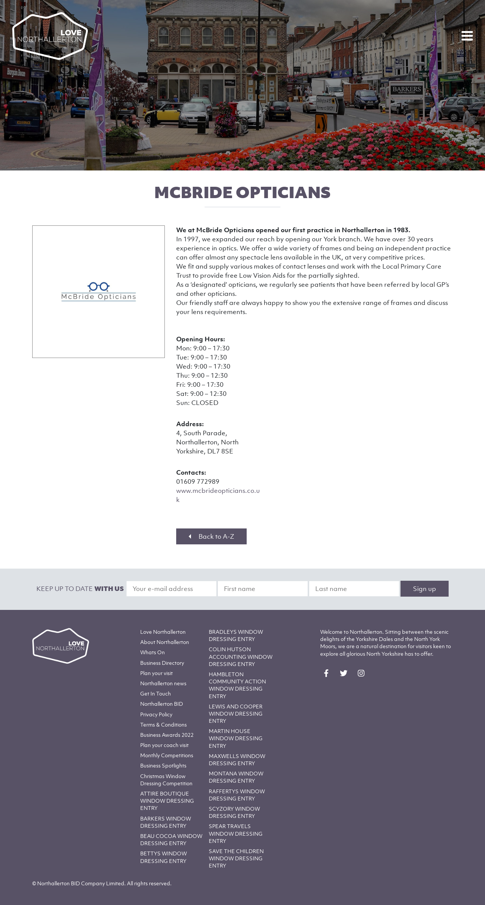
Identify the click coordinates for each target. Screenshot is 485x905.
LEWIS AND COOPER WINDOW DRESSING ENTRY (236, 713)
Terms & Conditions (163, 724)
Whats (152, 652)
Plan (156, 673)
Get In (155, 693)
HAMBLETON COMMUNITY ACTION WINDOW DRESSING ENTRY (237, 685)
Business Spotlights (163, 765)
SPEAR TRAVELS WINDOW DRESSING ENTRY (236, 833)
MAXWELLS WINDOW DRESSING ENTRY (237, 759)
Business (162, 662)
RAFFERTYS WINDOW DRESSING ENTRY (237, 795)
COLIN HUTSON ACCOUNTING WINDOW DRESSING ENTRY (240, 656)
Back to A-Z (211, 536)
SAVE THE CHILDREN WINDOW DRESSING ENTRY (236, 858)
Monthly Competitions (166, 755)
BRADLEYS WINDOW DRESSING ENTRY (236, 635)
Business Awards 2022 (167, 734)
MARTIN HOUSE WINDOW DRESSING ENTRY (236, 738)
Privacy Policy (156, 714)
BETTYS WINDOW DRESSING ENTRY (163, 857)
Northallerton (164, 642)
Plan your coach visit (164, 745)
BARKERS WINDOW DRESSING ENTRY (165, 822)
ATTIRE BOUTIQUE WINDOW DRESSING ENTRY (167, 800)
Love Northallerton (163, 631)
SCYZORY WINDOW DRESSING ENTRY (234, 812)
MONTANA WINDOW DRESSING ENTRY (236, 777)
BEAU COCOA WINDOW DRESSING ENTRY (171, 839)
